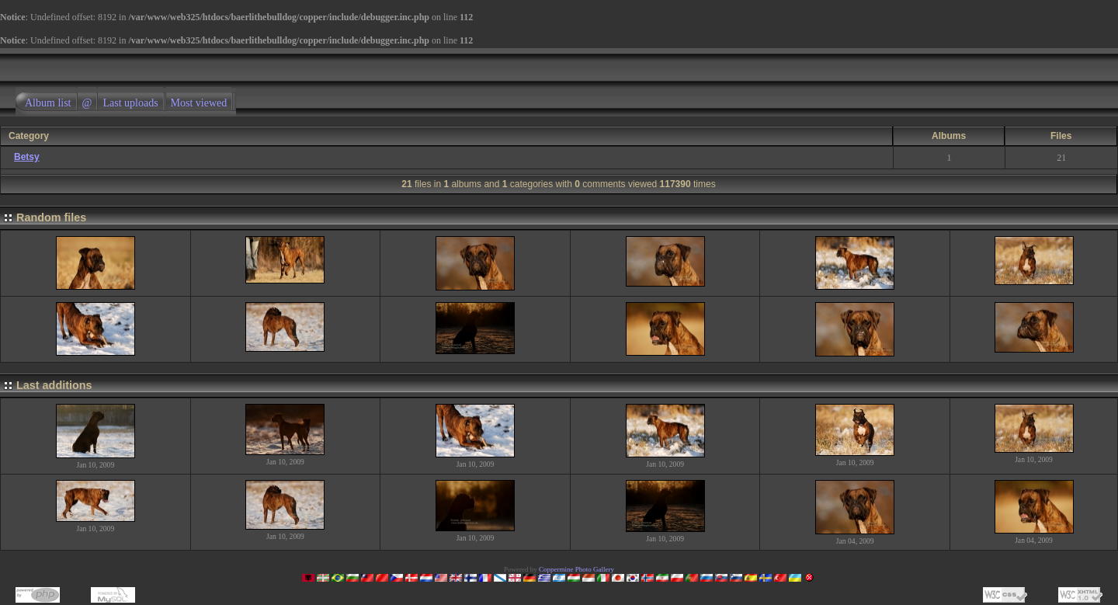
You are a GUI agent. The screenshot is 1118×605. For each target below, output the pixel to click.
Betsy (27, 156)
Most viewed (199, 103)
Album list (48, 103)
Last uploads (130, 103)
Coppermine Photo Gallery (576, 569)
